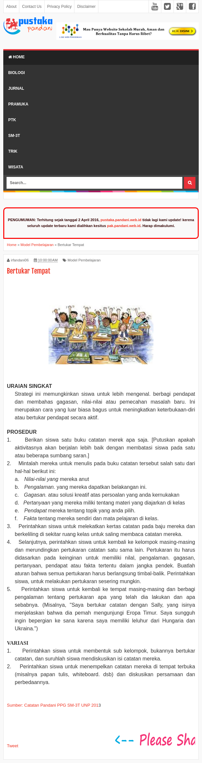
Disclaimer (86, 6)
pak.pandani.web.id (123, 226)
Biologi (16, 72)
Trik (12, 151)
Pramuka (18, 104)
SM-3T (14, 135)
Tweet (12, 745)
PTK (12, 120)
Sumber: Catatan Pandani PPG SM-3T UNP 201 (52, 705)
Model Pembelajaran (84, 260)
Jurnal (16, 88)
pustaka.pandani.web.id (120, 220)
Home (16, 57)
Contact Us (31, 6)
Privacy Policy (59, 6)
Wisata (15, 167)
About (11, 6)
